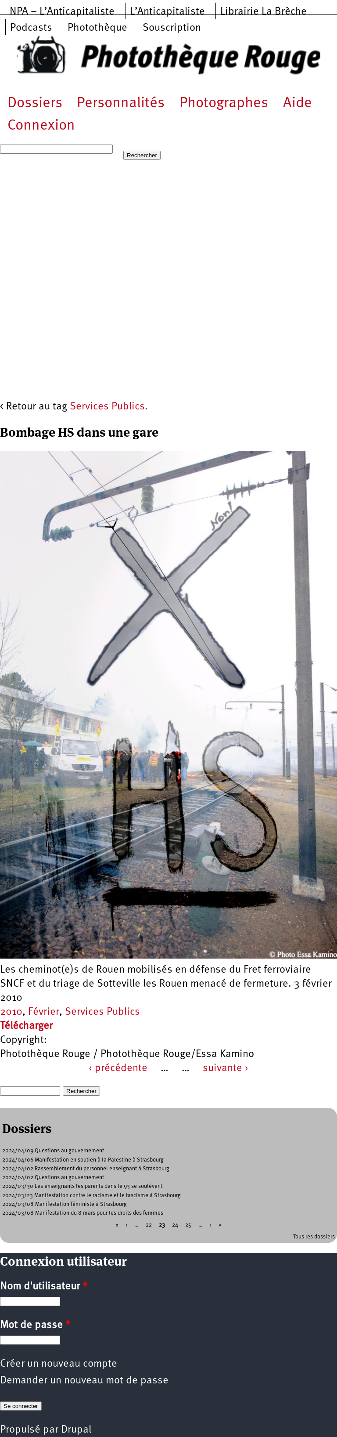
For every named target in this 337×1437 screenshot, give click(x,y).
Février (43, 1012)
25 (188, 1225)
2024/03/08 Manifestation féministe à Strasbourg (64, 1204)
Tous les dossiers (314, 1237)
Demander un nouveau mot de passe (84, 1380)
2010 (11, 1012)
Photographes (223, 103)
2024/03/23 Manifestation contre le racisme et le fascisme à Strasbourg (91, 1195)
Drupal (76, 1430)
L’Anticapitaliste (167, 12)
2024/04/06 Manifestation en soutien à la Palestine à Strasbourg (83, 1160)
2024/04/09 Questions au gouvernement (53, 1151)
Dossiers (34, 103)
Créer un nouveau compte (58, 1364)
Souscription (172, 28)
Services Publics (102, 1012)
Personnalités (121, 103)
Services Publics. (109, 407)
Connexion (41, 126)
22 (149, 1225)
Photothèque (97, 28)
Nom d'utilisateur (43, 1286)
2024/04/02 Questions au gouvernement (53, 1177)
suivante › (225, 1068)
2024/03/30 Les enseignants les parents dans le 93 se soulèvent (82, 1186)
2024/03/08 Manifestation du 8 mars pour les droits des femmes (82, 1213)
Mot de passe (35, 1325)
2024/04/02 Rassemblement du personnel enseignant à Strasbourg (85, 1169)
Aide (297, 103)
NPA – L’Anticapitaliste (62, 12)
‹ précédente (118, 1068)
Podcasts (31, 28)
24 (175, 1225)
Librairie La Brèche (263, 12)
